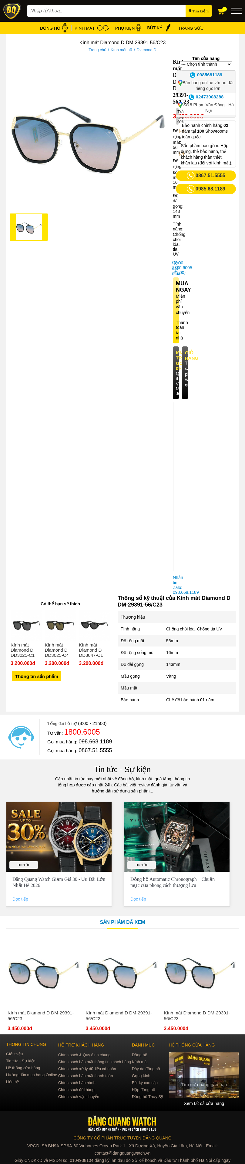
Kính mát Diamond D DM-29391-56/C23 (41, 1015)
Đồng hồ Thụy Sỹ (147, 1096)
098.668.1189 (95, 742)
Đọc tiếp (20, 899)
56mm (172, 640)
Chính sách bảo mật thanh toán (85, 1075)
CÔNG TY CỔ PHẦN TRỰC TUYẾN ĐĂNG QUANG (122, 1138)
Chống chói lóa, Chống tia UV (194, 629)
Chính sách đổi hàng (76, 1089)
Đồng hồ (139, 1055)
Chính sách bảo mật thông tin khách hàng (94, 1062)
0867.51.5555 (95, 750)
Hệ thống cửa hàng (23, 1068)
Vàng (171, 676)
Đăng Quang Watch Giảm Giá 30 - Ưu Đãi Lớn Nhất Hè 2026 (58, 882)
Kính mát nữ (122, 50)
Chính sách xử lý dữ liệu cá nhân (87, 1068)
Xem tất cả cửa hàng (204, 1103)
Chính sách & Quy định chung (84, 1055)
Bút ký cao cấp (145, 1082)
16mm (172, 652)
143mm (173, 664)
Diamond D (146, 50)
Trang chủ (97, 50)
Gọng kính (141, 1075)
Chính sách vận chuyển (78, 1096)
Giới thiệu (14, 1054)
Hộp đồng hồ (143, 1089)
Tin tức (23, 865)
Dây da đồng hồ (146, 1068)
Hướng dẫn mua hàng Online (31, 1075)
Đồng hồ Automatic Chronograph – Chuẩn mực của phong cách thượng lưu (172, 882)
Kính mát (140, 1062)
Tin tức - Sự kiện (122, 769)
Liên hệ (12, 1082)
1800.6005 (82, 732)
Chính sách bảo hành (77, 1082)
